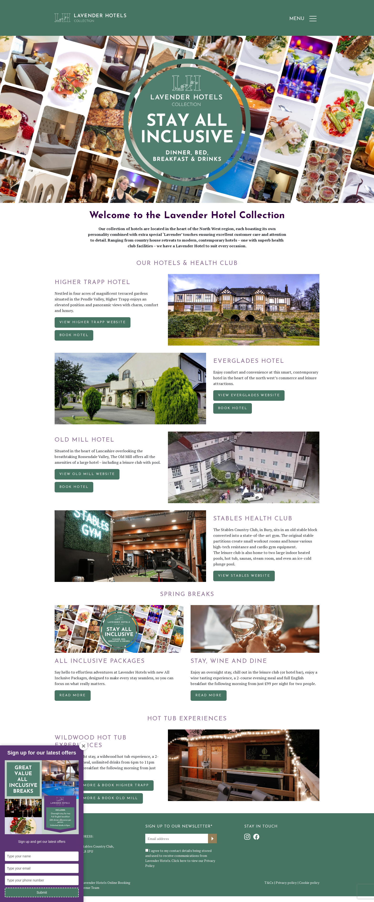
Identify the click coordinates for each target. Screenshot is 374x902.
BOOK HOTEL (73, 335)
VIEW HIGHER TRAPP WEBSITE (92, 322)
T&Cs (269, 882)
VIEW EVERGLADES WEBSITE (249, 395)
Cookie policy (309, 882)
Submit (41, 892)
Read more (72, 695)
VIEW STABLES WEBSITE (244, 576)
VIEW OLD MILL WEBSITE (87, 474)
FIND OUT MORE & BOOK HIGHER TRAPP (104, 785)
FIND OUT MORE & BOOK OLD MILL (98, 798)
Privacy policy (286, 882)
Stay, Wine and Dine (229, 661)
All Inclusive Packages (100, 661)
